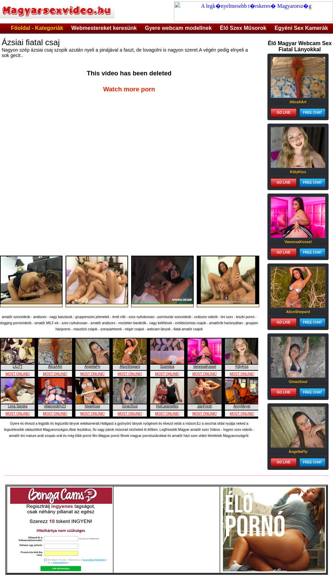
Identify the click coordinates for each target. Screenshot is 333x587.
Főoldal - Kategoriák (37, 28)
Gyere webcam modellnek (178, 28)
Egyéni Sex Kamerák (301, 28)
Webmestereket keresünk (104, 28)
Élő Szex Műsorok (243, 28)
